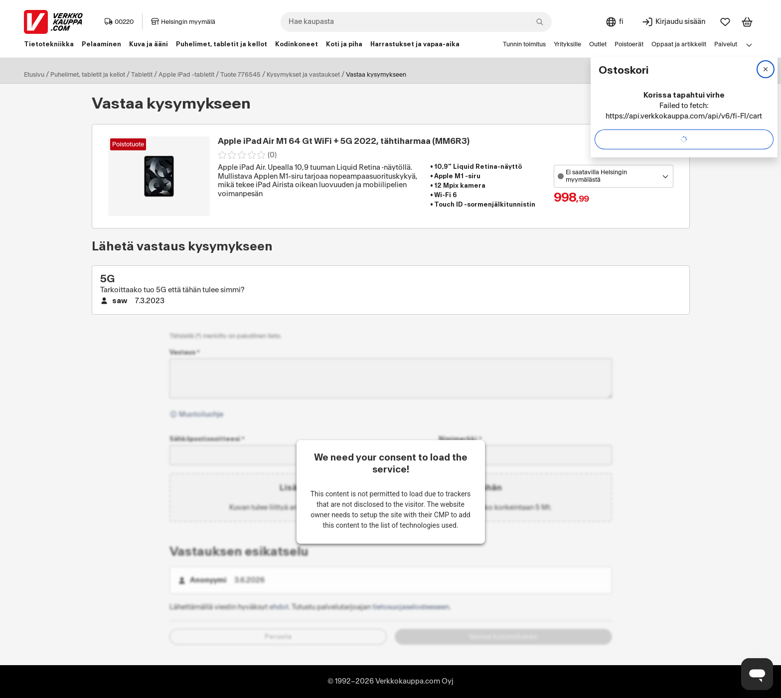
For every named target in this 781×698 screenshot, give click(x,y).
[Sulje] (766, 69)
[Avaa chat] (757, 674)
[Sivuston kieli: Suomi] (614, 22)
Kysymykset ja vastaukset (303, 75)
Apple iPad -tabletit (186, 75)
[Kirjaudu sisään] (673, 22)
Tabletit (142, 75)
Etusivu (34, 75)
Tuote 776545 (240, 75)
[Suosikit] (725, 22)
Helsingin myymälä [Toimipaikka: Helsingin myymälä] (183, 22)
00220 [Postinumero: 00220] (119, 22)
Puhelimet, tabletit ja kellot (87, 75)
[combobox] (416, 22)
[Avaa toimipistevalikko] (613, 176)
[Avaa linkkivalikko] (749, 45)
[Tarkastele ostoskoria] (747, 22)
